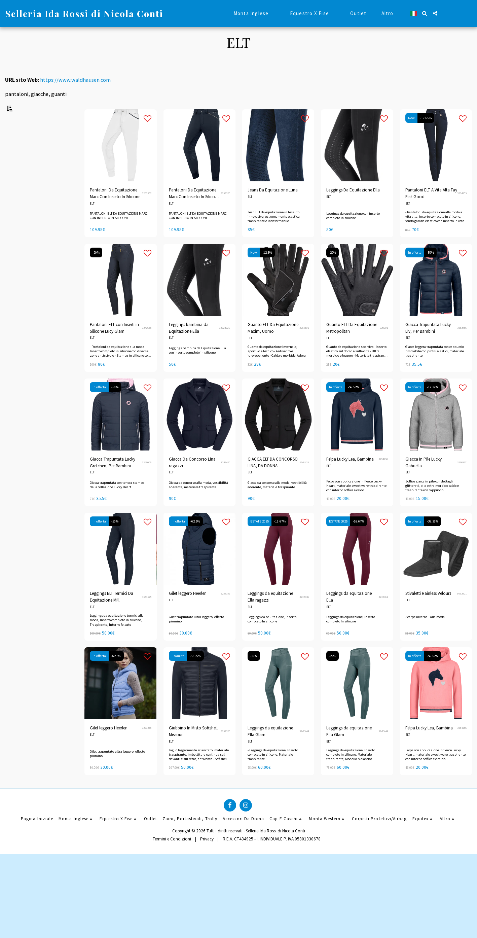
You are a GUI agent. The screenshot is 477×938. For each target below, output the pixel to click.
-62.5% (195, 538)
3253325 (225, 210)
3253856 (462, 344)
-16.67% (280, 538)
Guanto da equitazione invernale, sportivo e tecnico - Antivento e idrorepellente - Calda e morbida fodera (277, 367)
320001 (384, 344)
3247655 (146, 344)
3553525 (146, 613)
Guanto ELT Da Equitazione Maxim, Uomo (273, 344)
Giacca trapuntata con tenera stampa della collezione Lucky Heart (117, 501)
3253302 (146, 210)
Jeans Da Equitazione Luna (273, 207)
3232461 (383, 613)
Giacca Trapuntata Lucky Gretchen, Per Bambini (112, 479)
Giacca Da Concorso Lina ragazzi (192, 479)
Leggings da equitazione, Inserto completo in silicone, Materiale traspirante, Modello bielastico (350, 771)
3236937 (462, 479)
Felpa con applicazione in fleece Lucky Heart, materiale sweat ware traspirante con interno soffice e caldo (356, 502)
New (411, 135)
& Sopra (25, 393)
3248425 (225, 479)
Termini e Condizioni (172, 923)
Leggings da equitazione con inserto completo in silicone (353, 232)
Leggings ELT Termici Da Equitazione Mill (111, 613)
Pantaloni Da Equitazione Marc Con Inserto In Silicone (115, 210)
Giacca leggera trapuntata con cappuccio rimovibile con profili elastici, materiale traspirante (434, 367)
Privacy (207, 923)
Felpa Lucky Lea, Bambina (350, 476)
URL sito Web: (22, 79)
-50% (430, 269)
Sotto (22, 357)
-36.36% (432, 538)
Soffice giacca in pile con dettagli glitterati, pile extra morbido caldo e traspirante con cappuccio (432, 502)
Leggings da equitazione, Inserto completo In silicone (272, 636)
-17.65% (426, 135)
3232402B (224, 344)
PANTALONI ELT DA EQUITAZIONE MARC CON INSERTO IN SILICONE (119, 232)
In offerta (414, 269)
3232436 (304, 613)
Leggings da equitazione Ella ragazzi (270, 613)
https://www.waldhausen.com (75, 79)
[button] (425, 13)
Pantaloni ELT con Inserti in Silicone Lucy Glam (114, 344)
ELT (92, 220)
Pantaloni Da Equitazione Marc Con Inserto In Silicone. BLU (194, 210)
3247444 (304, 748)
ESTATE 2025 (259, 538)
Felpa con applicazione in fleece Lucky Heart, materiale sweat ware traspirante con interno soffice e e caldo (435, 771)
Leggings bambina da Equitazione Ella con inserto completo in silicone (197, 367)
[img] (278, 297)
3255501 (304, 344)
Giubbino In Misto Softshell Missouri (193, 748)
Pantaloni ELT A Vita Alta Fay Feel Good (431, 210)
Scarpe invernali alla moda (425, 634)
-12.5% (267, 269)
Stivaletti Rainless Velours (428, 610)
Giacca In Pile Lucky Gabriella (423, 479)
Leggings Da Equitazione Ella (353, 207)
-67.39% (432, 404)
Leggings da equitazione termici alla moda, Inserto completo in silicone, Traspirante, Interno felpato (117, 636)
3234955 (462, 210)
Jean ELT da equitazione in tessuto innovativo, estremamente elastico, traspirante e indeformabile (274, 233)
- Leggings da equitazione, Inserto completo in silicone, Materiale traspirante (273, 771)
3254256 (383, 475)
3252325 (225, 748)
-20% (96, 269)
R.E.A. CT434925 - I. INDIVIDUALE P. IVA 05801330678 (272, 923)
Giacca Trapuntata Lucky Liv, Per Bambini (428, 344)
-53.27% (195, 673)
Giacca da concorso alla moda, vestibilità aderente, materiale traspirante (198, 501)
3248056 (146, 479)
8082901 (462, 610)
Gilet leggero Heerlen (188, 610)
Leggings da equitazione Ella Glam (270, 748)
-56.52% (353, 404)
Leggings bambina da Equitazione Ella (189, 344)
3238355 (225, 610)
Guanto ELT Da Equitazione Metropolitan (351, 344)
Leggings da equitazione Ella (349, 613)
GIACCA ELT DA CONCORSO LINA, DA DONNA (273, 479)
